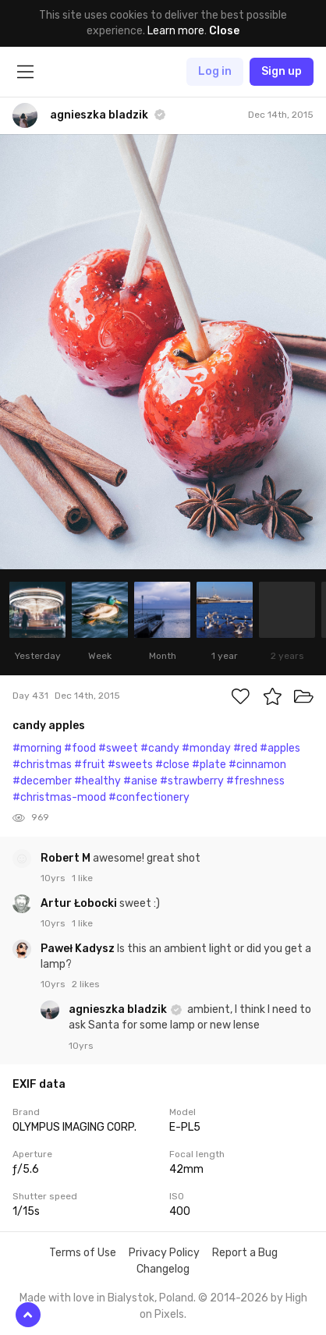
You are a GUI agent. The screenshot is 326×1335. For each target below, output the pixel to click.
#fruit (89, 764)
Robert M (67, 858)
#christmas (42, 764)
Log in (215, 71)
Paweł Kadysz (79, 948)
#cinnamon (257, 764)
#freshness (255, 781)
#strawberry (192, 781)
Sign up (281, 71)
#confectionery (149, 797)
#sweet (118, 748)
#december (42, 781)
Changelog (163, 1269)
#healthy (97, 781)
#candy (159, 748)
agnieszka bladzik (119, 1009)
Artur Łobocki (80, 903)
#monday (206, 748)
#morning (37, 748)
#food (80, 748)
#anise (140, 781)
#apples (280, 748)
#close (172, 764)
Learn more (175, 30)
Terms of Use (82, 1252)
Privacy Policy (164, 1252)
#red (245, 748)
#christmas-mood (59, 797)
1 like (82, 878)
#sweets (130, 764)
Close (224, 30)
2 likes (86, 984)
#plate (209, 764)
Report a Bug (245, 1252)
